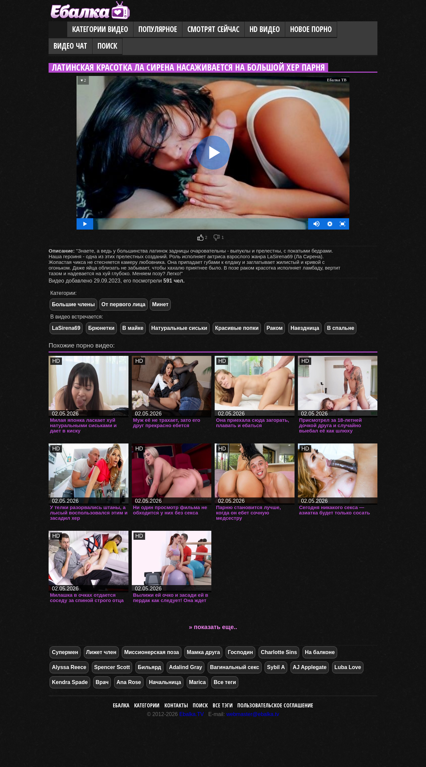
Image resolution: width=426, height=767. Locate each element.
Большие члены (73, 304)
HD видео (265, 29)
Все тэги (223, 705)
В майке (132, 328)
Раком (275, 328)
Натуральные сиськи (179, 328)
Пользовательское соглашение (275, 705)
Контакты (176, 705)
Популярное (157, 29)
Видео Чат (70, 46)
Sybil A (276, 667)
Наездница (305, 328)
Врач (102, 682)
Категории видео (100, 29)
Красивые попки (237, 328)
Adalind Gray (185, 667)
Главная (58, 29)
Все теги (225, 682)
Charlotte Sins (279, 652)
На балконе (320, 652)
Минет (160, 304)
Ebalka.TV (191, 714)
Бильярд (149, 667)
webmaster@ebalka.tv (252, 714)
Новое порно (311, 29)
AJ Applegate (310, 667)
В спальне (340, 328)
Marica (197, 682)
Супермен (65, 652)
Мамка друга (203, 652)
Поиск (107, 46)
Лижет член (101, 652)
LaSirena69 (66, 328)
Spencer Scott (112, 667)
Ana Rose (128, 682)
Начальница (165, 682)
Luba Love (347, 667)
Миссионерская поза (151, 652)
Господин (240, 652)
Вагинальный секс (234, 667)
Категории (146, 705)
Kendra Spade (70, 682)
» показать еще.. (213, 627)
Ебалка (121, 705)
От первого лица (123, 304)
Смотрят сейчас (213, 29)
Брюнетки (101, 328)
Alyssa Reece (69, 667)
